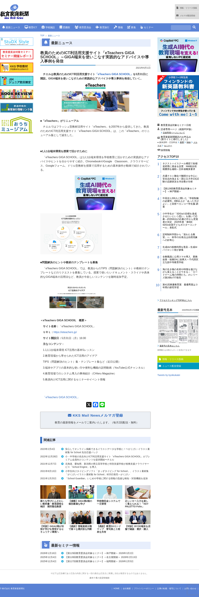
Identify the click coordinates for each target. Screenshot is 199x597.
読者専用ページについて (174, 174)
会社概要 (127, 588)
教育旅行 (102, 27)
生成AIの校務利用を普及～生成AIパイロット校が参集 (180, 290)
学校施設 (48, 27)
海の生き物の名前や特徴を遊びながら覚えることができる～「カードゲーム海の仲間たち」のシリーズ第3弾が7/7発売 (180, 314)
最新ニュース (11, 27)
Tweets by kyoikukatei (168, 416)
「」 (61, 397)
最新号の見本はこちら (170, 387)
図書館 (65, 27)
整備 (118, 27)
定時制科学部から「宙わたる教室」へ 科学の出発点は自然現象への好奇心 (180, 279)
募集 (131, 27)
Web (189, 184)
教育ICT (31, 27)
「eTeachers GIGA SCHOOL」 (114, 74)
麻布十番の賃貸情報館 (99, 578)
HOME (117, 588)
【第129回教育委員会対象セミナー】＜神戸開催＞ (180, 231)
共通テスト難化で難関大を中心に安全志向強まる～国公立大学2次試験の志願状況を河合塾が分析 (181, 220)
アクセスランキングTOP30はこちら (176, 342)
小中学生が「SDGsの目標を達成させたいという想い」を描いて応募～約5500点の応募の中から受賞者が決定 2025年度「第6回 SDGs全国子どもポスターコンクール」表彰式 (180, 262)
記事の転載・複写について (169, 588)
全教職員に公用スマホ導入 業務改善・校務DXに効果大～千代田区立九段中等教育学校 (180, 301)
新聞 (182, 184)
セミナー (146, 27)
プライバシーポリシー (144, 588)
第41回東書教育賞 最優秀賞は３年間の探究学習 (180, 327)
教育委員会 (83, 27)
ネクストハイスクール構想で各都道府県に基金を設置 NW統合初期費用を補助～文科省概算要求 (180, 208)
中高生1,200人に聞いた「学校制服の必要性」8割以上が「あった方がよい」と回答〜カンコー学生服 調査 (181, 243)
